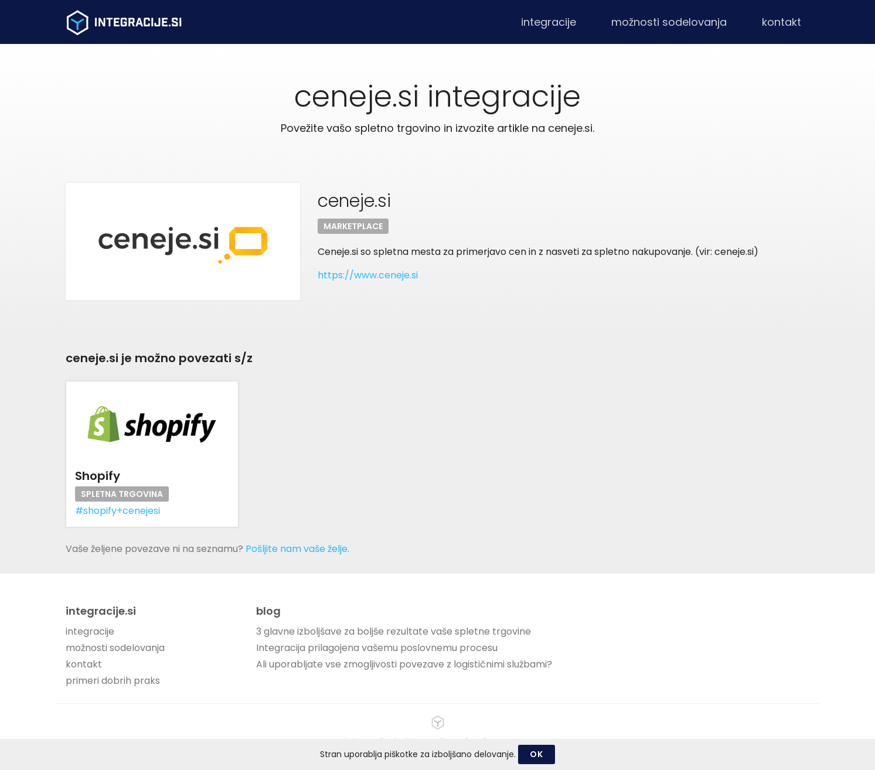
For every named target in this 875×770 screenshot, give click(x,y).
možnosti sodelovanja (669, 22)
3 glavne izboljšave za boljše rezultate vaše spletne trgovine (393, 631)
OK (536, 754)
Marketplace (353, 226)
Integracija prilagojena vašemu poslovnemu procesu (377, 648)
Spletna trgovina (122, 494)
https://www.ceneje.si (368, 275)
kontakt (781, 22)
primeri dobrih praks (113, 680)
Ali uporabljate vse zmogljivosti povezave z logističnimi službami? (404, 664)
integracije (548, 22)
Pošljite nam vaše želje (297, 549)
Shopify (97, 476)
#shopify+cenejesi (117, 510)
